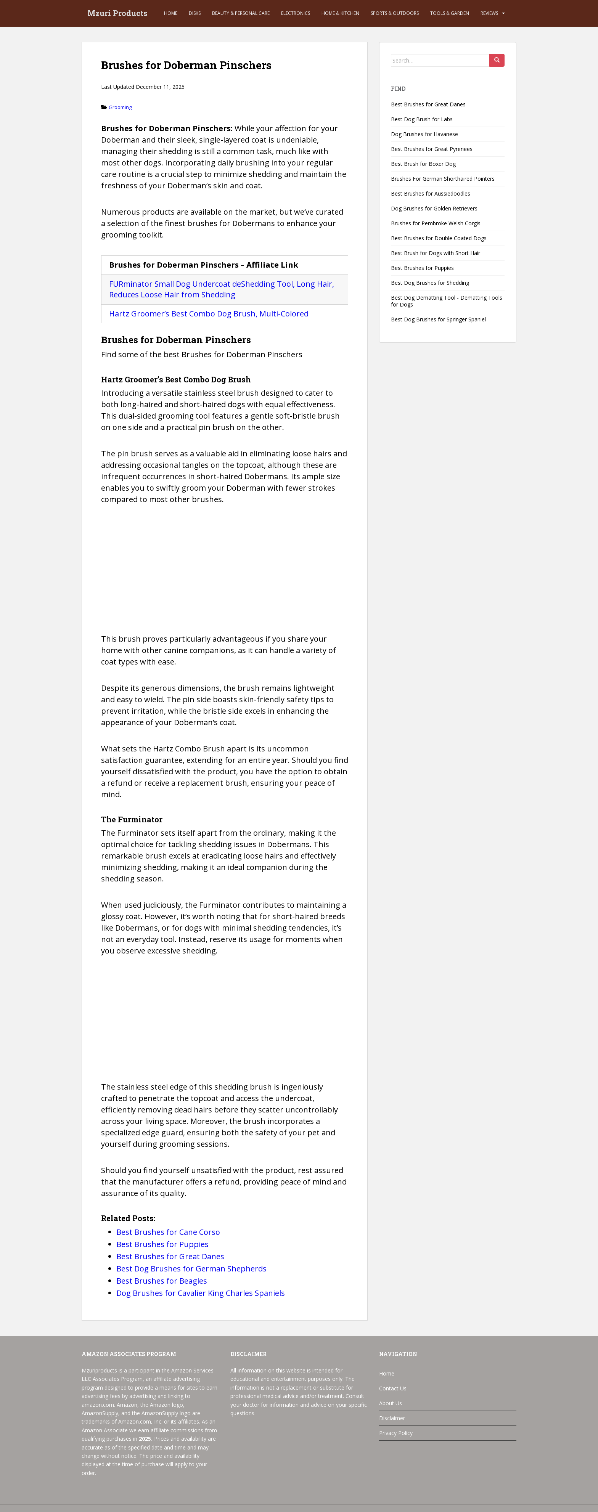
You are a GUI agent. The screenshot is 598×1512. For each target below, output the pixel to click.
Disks (195, 13)
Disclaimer (392, 1418)
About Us (390, 1403)
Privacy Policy (396, 1433)
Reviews (489, 13)
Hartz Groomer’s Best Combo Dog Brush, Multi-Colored (209, 313)
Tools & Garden (449, 13)
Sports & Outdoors (395, 13)
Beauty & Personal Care (241, 13)
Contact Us (393, 1388)
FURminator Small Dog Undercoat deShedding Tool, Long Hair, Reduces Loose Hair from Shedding (221, 289)
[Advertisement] (225, 573)
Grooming (120, 107)
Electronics (295, 13)
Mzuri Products (117, 13)
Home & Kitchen (340, 13)
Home (170, 13)
